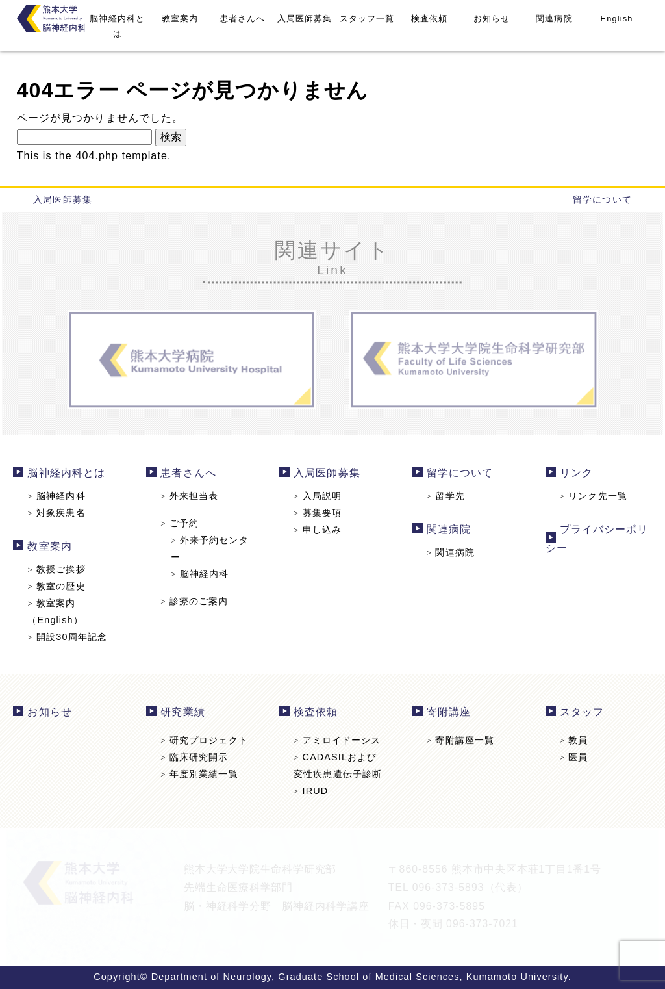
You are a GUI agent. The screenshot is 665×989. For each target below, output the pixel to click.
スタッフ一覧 (367, 18)
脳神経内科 (59, 496)
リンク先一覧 (590, 496)
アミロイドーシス (337, 740)
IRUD (311, 790)
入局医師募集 (304, 18)
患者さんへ (243, 18)
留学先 (444, 496)
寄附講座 (447, 712)
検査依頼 (429, 18)
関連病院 (554, 18)
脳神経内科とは (117, 26)
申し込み (318, 529)
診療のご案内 (196, 600)
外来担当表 (191, 496)
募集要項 (318, 513)
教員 (570, 740)
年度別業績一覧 (201, 773)
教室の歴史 (59, 585)
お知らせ (491, 18)
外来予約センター (211, 548)
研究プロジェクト (206, 740)
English (617, 18)
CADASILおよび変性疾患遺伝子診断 (337, 765)
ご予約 (182, 524)
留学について (602, 199)
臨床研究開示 (196, 757)
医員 (570, 757)
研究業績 (185, 712)
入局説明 (318, 496)
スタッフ (579, 712)
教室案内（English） (58, 610)
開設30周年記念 (70, 635)
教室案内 (180, 18)
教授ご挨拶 (59, 568)
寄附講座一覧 (458, 740)
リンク (573, 474)
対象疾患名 (59, 513)
